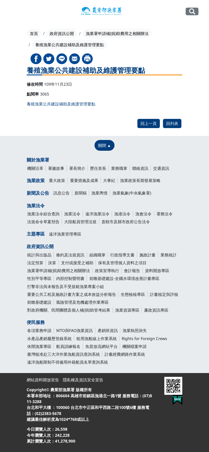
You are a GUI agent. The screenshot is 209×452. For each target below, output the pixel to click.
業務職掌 (119, 168)
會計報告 (132, 270)
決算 (52, 262)
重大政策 (57, 180)
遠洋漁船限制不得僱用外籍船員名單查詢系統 (67, 362)
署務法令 (164, 213)
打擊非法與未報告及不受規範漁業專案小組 (65, 286)
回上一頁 (149, 123)
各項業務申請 (39, 330)
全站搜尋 (192, 11)
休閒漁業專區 (39, 346)
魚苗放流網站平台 (101, 346)
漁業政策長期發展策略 (140, 180)
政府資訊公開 (62, 33)
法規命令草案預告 (43, 221)
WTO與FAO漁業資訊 (74, 330)
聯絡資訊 (140, 168)
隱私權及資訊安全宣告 (83, 379)
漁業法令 (36, 206)
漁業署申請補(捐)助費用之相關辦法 (117, 33)
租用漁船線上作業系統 (96, 338)
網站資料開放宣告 (43, 379)
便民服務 (36, 322)
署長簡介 (77, 168)
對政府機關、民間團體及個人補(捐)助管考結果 (68, 310)
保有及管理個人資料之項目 (122, 262)
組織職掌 (97, 255)
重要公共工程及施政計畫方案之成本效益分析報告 (71, 294)
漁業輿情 (99, 193)
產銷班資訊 (108, 330)
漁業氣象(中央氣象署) (131, 193)
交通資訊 (161, 168)
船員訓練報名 (68, 346)
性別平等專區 (39, 278)
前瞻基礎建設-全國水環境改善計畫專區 (124, 278)
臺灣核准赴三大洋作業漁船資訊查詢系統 (63, 354)
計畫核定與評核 (164, 294)
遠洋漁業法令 (97, 213)
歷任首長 (98, 168)
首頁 (34, 33)
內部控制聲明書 (70, 278)
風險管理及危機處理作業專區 (82, 302)
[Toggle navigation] (13, 12)
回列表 (172, 123)
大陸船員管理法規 (80, 221)
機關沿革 (35, 168)
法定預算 (35, 262)
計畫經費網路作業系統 (125, 354)
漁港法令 (122, 213)
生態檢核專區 (133, 294)
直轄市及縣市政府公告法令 (125, 221)
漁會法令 (143, 213)
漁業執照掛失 (135, 330)
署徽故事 (56, 168)
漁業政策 (36, 180)
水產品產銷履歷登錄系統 (49, 338)
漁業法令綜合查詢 (43, 213)
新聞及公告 (38, 193)
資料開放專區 (157, 270)
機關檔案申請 (134, 346)
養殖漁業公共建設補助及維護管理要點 (61, 104)
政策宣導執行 (107, 270)
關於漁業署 (38, 160)
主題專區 (36, 234)
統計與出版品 (39, 255)
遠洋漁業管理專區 (65, 234)
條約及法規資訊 (70, 255)
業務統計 (169, 255)
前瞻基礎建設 (39, 302)
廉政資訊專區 (156, 310)
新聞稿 (81, 193)
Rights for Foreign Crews (144, 338)
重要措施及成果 (84, 180)
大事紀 (109, 180)
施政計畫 (147, 255)
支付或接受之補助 (77, 262)
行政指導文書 (122, 255)
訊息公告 (61, 193)
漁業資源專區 (127, 310)
